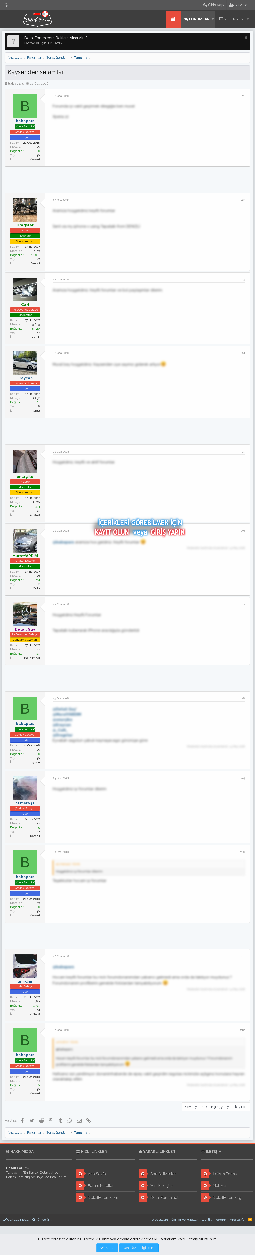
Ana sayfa (173, 19)
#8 (243, 698)
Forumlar (199, 19)
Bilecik (35, 337)
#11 (242, 956)
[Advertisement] (127, 179)
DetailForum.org (221, 1197)
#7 (243, 604)
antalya (35, 514)
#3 (243, 279)
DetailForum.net (158, 1197)
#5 (243, 451)
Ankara (35, 1013)
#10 (242, 852)
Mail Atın (214, 1185)
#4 (243, 353)
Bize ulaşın (160, 1219)
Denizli (35, 263)
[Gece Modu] (6, 5)
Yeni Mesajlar (156, 1185)
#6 (243, 530)
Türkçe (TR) (42, 1219)
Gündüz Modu (16, 1219)
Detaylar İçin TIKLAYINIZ (45, 43)
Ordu (36, 410)
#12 (242, 1030)
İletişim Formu (219, 1173)
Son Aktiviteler (157, 1173)
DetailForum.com (97, 1197)
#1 (243, 96)
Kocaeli (35, 835)
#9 (243, 778)
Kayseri (35, 159)
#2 (243, 200)
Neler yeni (234, 19)
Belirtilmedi (32, 658)
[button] (212, 19)
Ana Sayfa (91, 1173)
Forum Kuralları (95, 1185)
